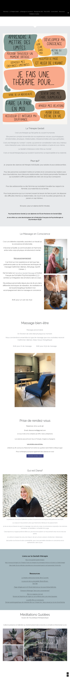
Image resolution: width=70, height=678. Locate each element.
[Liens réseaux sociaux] (68, 12)
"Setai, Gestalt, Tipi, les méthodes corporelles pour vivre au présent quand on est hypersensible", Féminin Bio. (35, 556)
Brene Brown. (44, 572)
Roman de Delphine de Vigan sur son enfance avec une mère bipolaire (35, 588)
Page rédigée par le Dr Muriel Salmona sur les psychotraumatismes (35, 578)
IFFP (35, 273)
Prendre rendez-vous (35, 447)
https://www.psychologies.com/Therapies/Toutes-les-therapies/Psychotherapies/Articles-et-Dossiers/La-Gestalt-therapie (35, 553)
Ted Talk (35, 575)
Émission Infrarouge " (27, 582)
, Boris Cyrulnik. (44, 569)
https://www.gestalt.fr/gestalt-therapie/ (35, 551)
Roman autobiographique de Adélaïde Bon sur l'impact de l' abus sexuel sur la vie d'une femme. (35, 593)
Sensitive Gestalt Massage (26, 271)
